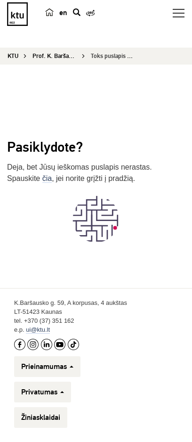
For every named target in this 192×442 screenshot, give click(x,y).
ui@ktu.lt (38, 329)
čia (47, 178)
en (63, 12)
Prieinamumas (47, 366)
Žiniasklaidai (40, 417)
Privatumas (42, 392)
